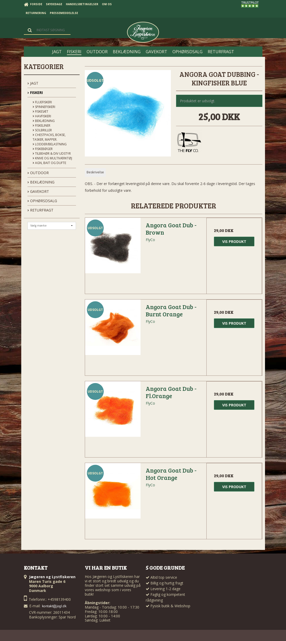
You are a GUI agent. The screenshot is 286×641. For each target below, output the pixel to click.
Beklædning (44, 121)
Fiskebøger (43, 149)
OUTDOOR (38, 172)
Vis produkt (234, 241)
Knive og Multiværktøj (52, 158)
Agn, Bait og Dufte (49, 163)
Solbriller (42, 130)
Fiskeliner (41, 125)
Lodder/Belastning (50, 144)
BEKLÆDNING (40, 182)
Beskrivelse (95, 172)
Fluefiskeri (42, 102)
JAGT (32, 83)
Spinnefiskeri (44, 107)
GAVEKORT (38, 191)
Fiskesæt (40, 111)
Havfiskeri (42, 116)
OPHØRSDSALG (42, 200)
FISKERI (35, 92)
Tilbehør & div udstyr (52, 153)
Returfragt (40, 210)
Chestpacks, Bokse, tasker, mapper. (49, 137)
